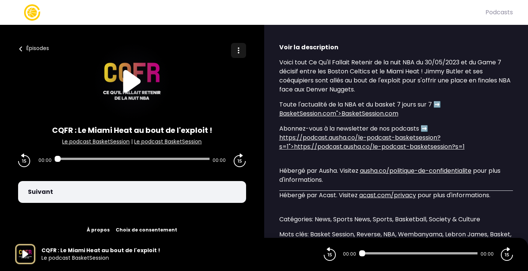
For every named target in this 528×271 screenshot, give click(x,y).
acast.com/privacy (387, 195)
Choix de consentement (146, 230)
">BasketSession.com (338, 113)
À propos (98, 230)
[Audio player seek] (132, 158)
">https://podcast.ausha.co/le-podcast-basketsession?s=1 (372, 142)
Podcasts (499, 12)
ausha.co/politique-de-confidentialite (415, 170)
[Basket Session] (250, 12)
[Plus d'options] (238, 50)
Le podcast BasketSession (96, 141)
